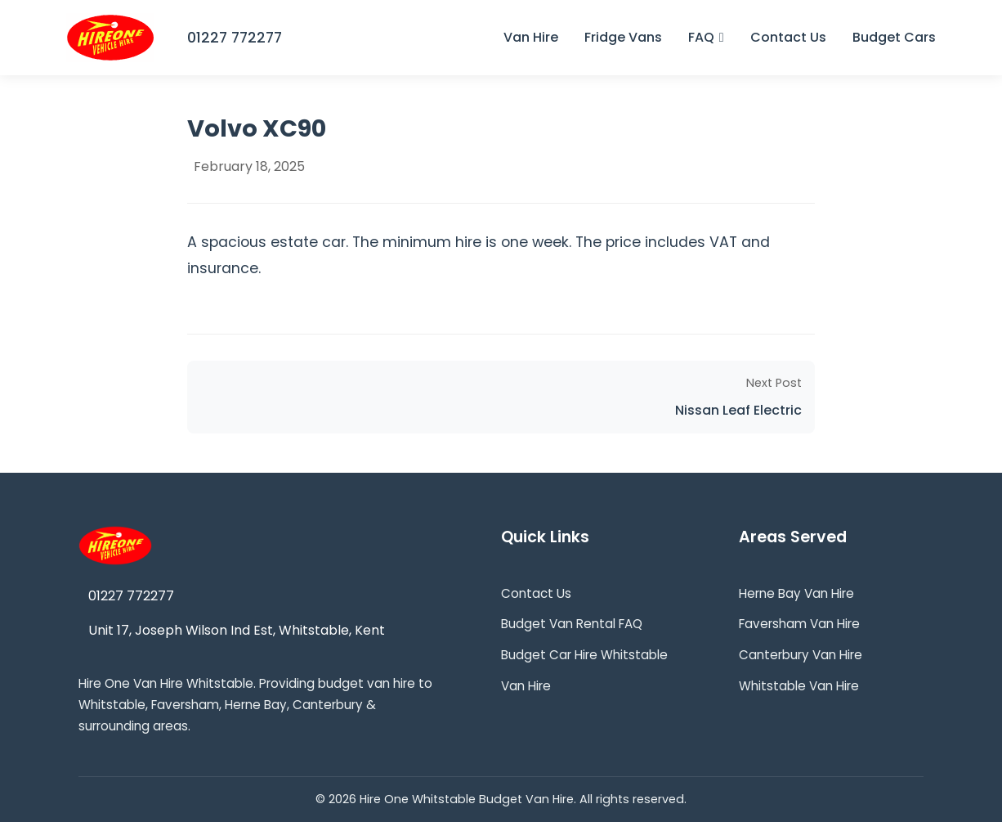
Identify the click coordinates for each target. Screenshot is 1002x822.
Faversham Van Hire (799, 623)
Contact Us (788, 37)
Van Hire (530, 37)
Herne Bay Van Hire (796, 593)
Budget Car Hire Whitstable (584, 654)
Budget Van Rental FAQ (571, 623)
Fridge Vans (623, 37)
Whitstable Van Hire (799, 685)
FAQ (706, 37)
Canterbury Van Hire (800, 654)
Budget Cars (894, 37)
